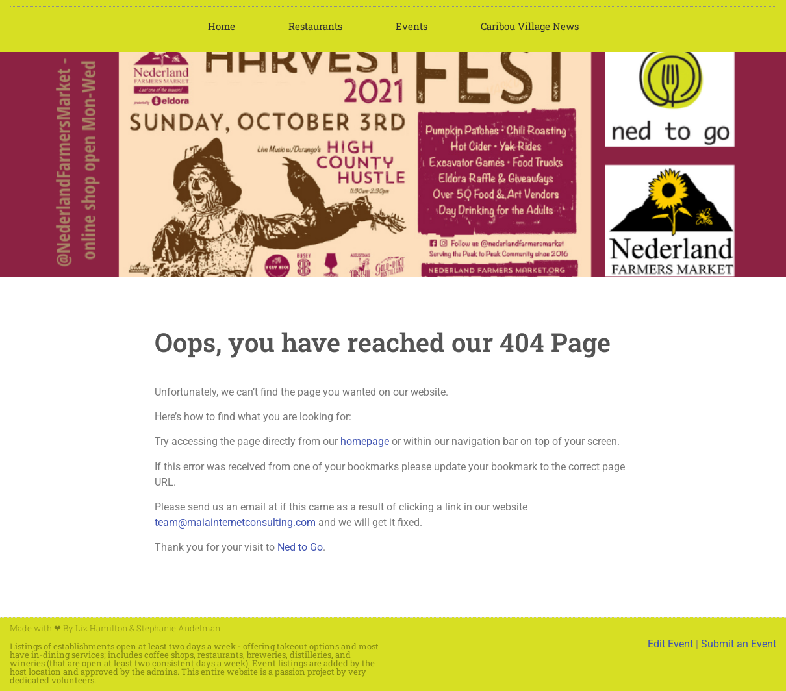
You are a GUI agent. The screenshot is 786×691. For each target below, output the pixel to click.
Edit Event (670, 644)
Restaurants (315, 25)
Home (221, 25)
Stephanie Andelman (178, 628)
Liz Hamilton (101, 628)
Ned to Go (300, 547)
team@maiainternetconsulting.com (235, 522)
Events (411, 25)
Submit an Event (738, 644)
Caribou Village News (530, 25)
